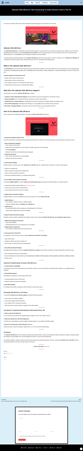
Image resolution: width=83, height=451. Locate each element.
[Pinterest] (53, 447)
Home (27, 2)
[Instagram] (31, 447)
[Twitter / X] (45, 447)
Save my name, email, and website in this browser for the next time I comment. (33, 436)
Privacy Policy (53, 2)
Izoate (7, 2)
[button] (81, 3)
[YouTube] (38, 447)
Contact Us (45, 2)
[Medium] (60, 447)
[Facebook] (23, 447)
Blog (32, 2)
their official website (30, 185)
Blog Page (46, 346)
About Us (37, 2)
